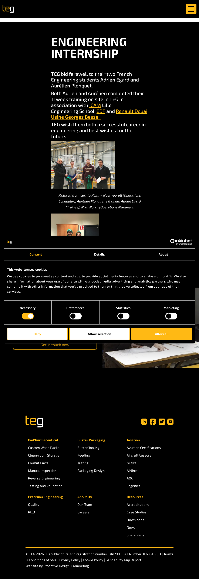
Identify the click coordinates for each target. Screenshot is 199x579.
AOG (130, 478)
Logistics (133, 486)
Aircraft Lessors (139, 455)
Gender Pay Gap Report (123, 560)
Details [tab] (99, 254)
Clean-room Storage (43, 455)
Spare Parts (136, 535)
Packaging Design (91, 470)
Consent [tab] (36, 254)
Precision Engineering (45, 497)
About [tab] (163, 254)
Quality (33, 504)
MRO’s (131, 463)
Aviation (133, 440)
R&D (31, 512)
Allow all (162, 334)
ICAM (95, 105)
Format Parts (38, 463)
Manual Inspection (42, 470)
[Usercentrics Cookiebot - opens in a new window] (173, 242)
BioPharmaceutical (43, 440)
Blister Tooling (88, 447)
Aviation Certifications (144, 447)
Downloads (135, 520)
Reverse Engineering (44, 478)
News (131, 527)
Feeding (83, 455)
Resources (135, 497)
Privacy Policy (69, 560)
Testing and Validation (45, 486)
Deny (37, 334)
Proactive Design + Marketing (66, 566)
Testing (82, 463)
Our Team (84, 504)
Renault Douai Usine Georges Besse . (99, 114)
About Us (84, 497)
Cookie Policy (93, 560)
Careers (83, 512)
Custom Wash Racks (43, 447)
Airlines (132, 470)
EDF (101, 111)
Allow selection (99, 334)
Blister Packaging (91, 440)
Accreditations (138, 504)
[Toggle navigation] (191, 9)
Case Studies (136, 512)
